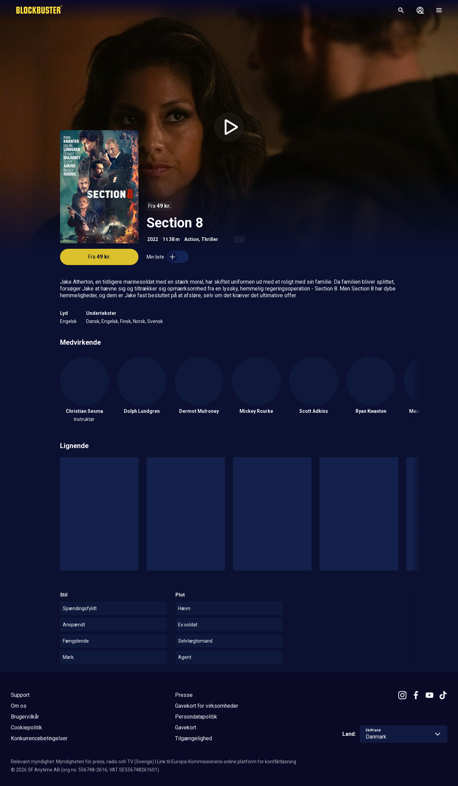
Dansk (92, 321)
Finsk (125, 321)
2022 (152, 239)
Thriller (209, 239)
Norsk (139, 321)
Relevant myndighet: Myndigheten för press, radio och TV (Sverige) (82, 761)
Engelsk (68, 321)
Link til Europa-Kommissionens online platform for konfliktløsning (226, 761)
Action (191, 239)
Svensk (155, 321)
